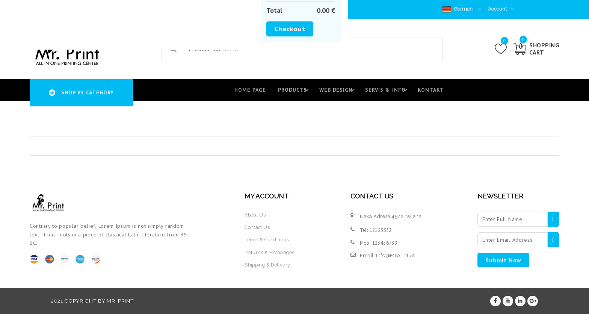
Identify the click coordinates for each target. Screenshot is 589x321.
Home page (245, 92)
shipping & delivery (268, 270)
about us (255, 220)
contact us (257, 233)
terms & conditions (268, 245)
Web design (337, 92)
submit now (503, 266)
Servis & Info (386, 92)
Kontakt (429, 92)
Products (292, 92)
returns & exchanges (270, 258)
